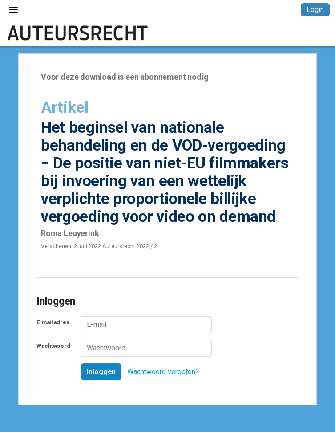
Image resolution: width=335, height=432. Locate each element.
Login (315, 9)
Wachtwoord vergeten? (163, 371)
